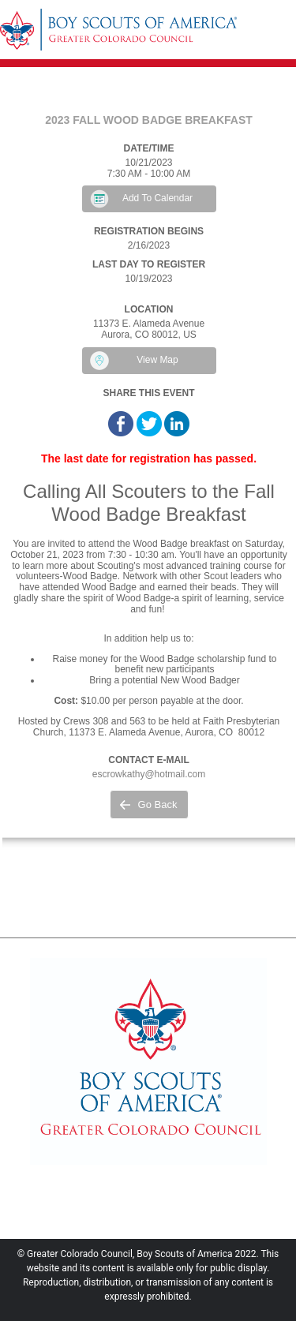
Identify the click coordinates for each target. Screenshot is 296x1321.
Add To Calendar (157, 198)
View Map (157, 359)
